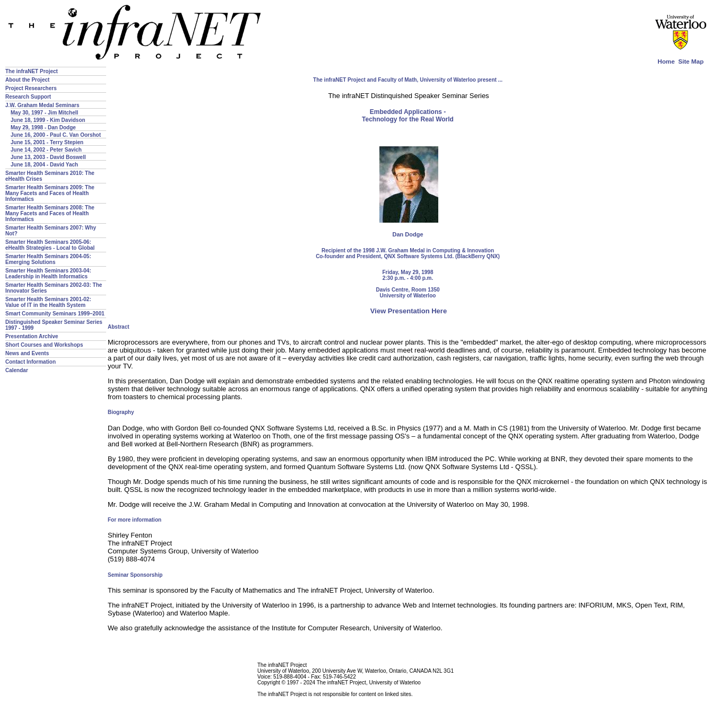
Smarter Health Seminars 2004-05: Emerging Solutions (48, 259)
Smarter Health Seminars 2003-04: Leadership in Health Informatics (48, 273)
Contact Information (30, 362)
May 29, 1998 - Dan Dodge (43, 127)
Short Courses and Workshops (44, 345)
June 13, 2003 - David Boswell (48, 157)
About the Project (27, 80)
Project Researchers (31, 88)
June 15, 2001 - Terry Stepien (47, 142)
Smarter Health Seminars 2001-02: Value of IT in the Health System (48, 302)
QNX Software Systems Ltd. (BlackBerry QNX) (441, 256)
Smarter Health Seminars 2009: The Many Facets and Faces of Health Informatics (49, 193)
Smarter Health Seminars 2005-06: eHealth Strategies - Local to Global (49, 245)
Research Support (28, 97)
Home (665, 61)
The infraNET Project (31, 71)
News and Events (27, 353)
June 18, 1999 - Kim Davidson (48, 120)
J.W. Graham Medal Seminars (42, 105)
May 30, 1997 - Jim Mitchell (44, 113)
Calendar (16, 370)
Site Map (691, 61)
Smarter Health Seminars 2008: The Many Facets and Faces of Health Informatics (49, 213)
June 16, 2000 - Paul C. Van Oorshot (56, 135)
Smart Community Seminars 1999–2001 (55, 313)
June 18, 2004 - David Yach (44, 165)
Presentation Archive (31, 336)
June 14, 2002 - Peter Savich (46, 150)
